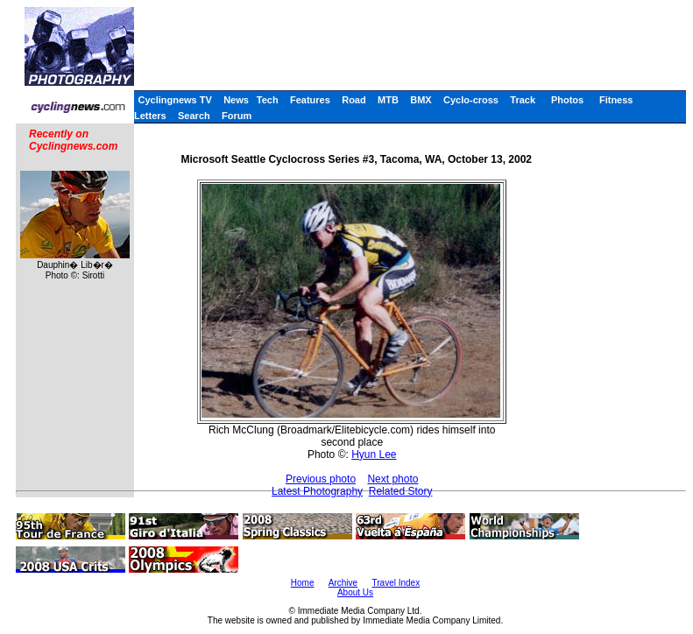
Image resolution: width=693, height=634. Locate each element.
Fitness (616, 100)
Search (194, 115)
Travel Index (396, 583)
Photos (567, 100)
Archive (343, 583)
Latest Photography (317, 491)
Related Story (401, 491)
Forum (236, 115)
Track (522, 100)
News (236, 100)
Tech (268, 100)
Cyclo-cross (471, 100)
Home (303, 583)
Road (354, 100)
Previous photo (321, 479)
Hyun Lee (373, 454)
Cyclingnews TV (174, 100)
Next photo (392, 479)
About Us (355, 592)
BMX (420, 100)
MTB (388, 100)
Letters (150, 115)
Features (310, 100)
